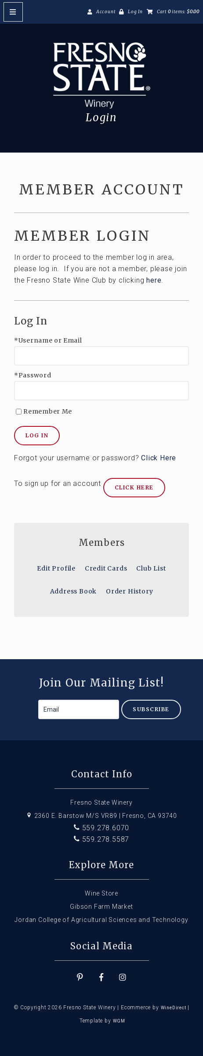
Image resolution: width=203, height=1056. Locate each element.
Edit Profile (56, 568)
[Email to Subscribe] (78, 709)
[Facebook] (101, 977)
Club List (151, 568)
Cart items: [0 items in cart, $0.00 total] (178, 12)
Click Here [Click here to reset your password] (158, 458)
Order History (129, 591)
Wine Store (101, 893)
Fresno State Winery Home (101, 75)
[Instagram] (123, 977)
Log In (135, 12)
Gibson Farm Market (101, 906)
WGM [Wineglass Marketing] (119, 1021)
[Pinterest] (80, 977)
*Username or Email (48, 340)
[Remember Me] (19, 411)
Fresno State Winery (101, 802)
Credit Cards (106, 568)
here (153, 280)
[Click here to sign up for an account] (134, 487)
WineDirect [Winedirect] (173, 1007)
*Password (32, 375)
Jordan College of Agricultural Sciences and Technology (101, 919)
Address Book (73, 591)
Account (106, 12)
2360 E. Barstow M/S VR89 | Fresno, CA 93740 (101, 815)
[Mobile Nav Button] (13, 12)
